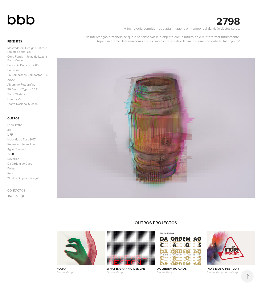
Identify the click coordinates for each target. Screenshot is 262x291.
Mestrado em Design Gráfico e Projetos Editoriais (27, 50)
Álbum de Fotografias (21, 84)
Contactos (16, 190)
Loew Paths (14, 125)
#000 (11, 80)
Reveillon (13, 159)
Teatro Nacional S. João (22, 104)
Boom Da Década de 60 (23, 65)
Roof (10, 173)
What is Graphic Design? (23, 178)
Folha (11, 168)
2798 (10, 154)
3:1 (9, 130)
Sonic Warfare (16, 94)
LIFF (10, 134)
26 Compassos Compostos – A (27, 75)
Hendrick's (14, 99)
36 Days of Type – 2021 (22, 89)
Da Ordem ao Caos (19, 163)
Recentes (14, 41)
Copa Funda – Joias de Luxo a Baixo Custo (27, 58)
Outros (13, 118)
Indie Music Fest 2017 (21, 139)
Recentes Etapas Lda (21, 144)
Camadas (13, 70)
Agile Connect (16, 149)
